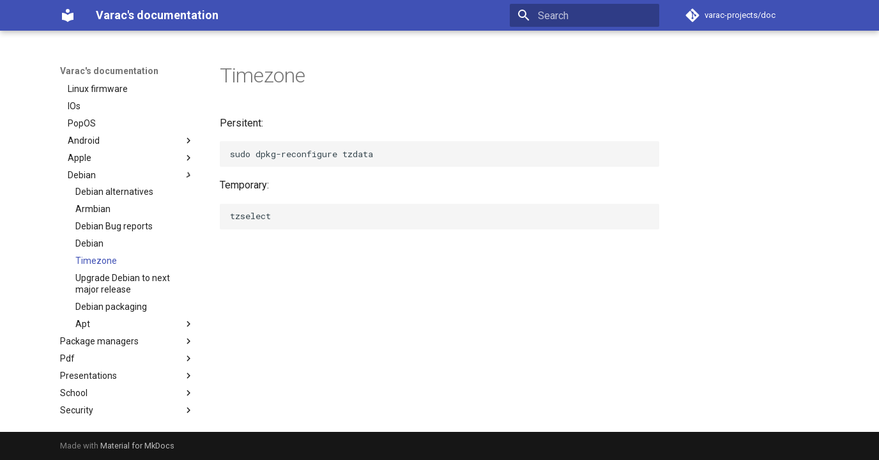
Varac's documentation (109, 71)
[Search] (584, 15)
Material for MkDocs (137, 445)
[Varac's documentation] (67, 15)
